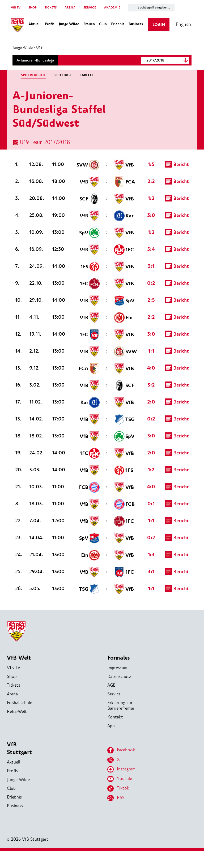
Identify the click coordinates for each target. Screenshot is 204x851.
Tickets (13, 685)
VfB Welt (19, 658)
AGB (111, 685)
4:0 (150, 368)
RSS (116, 798)
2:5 (150, 300)
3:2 (150, 384)
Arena (12, 694)
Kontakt (115, 717)
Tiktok (118, 788)
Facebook (121, 750)
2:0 (151, 401)
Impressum (117, 667)
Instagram (121, 769)
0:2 (151, 283)
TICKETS (51, 8)
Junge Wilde (24, 47)
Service (114, 694)
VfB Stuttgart (19, 748)
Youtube (120, 779)
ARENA (70, 8)
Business (15, 806)
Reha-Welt (17, 711)
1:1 (150, 351)
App (111, 726)
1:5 (150, 164)
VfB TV (15, 8)
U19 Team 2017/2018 (46, 142)
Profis (12, 771)
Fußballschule (19, 702)
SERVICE (89, 8)
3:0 (151, 215)
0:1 (150, 503)
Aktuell (13, 762)
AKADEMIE (112, 8)
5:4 (150, 249)
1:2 (150, 198)
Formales (118, 658)
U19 (40, 47)
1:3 (150, 554)
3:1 (150, 266)
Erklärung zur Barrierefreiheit (121, 705)
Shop (12, 676)
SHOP (32, 8)
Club (11, 788)
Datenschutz (119, 676)
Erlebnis (14, 797)
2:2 (150, 181)
